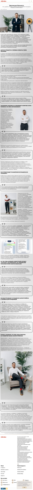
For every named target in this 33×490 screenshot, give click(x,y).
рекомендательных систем (22, 485)
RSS (15, 480)
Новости (2, 475)
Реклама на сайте (4, 469)
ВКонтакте (5, 482)
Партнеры (3, 471)
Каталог (2, 473)
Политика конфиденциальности (22, 447)
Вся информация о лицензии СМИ (22, 446)
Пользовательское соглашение (22, 448)
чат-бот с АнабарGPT (17, 225)
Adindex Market (20, 471)
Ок (24, 487)
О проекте (3, 467)
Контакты (5, 480)
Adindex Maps (20, 473)
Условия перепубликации (21, 437)
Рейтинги (19, 467)
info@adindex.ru (6, 484)
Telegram (27, 480)
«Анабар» (16, 35)
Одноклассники (17, 482)
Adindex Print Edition (21, 469)
